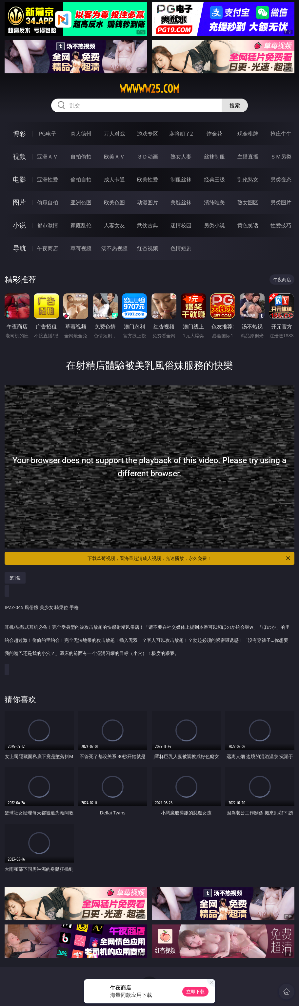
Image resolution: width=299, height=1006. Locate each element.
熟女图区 (247, 202)
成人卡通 (114, 179)
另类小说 (214, 225)
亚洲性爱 (47, 179)
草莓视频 (80, 248)
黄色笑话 (247, 225)
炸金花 (214, 133)
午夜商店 (47, 248)
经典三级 (214, 179)
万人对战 (114, 133)
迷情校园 (180, 225)
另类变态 (280, 179)
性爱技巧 (280, 225)
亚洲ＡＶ (47, 156)
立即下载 (195, 991)
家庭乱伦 (80, 225)
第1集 (15, 578)
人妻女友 (114, 225)
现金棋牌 (247, 133)
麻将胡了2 (181, 133)
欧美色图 (114, 202)
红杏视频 (147, 248)
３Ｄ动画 (147, 156)
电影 (19, 179)
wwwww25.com (149, 88)
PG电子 (47, 133)
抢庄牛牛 (280, 133)
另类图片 (280, 202)
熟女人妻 (180, 156)
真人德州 (80, 133)
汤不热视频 (114, 248)
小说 (19, 225)
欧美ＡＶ (114, 156)
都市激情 (47, 225)
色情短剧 (180, 248)
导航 (19, 248)
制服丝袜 (180, 179)
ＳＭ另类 (280, 156)
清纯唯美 (214, 202)
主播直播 (247, 156)
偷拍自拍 (80, 179)
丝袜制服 (214, 156)
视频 (19, 156)
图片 (19, 202)
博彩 (19, 133)
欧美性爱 (147, 179)
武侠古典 (147, 225)
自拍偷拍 (80, 156)
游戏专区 (147, 133)
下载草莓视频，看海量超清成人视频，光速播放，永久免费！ (189, 558)
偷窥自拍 (47, 202)
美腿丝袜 (180, 202)
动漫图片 (147, 202)
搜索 (234, 105)
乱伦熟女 (247, 179)
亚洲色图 (80, 202)
